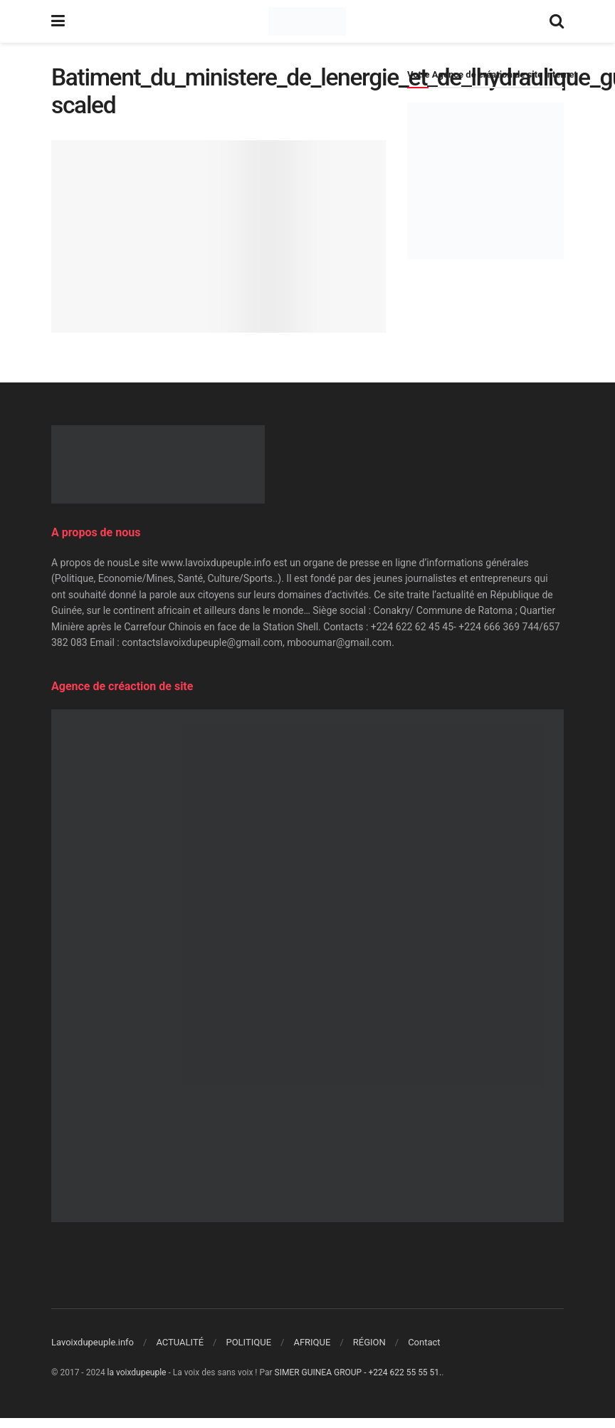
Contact (424, 1342)
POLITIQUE (248, 1342)
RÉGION (369, 1342)
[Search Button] (557, 21)
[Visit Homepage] (307, 21)
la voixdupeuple (137, 1372)
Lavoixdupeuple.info (92, 1342)
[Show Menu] (58, 21)
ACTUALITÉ (180, 1342)
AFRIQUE (311, 1342)
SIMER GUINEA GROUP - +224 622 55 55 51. (358, 1372)
